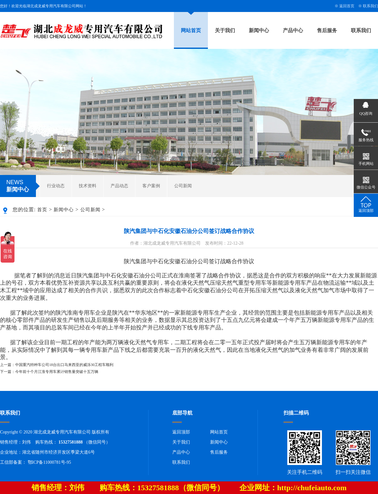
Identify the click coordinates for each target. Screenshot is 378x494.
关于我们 (225, 30)
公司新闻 (183, 185)
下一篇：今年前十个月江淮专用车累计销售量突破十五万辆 (49, 371)
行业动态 (56, 185)
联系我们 (370, 6)
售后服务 (327, 30)
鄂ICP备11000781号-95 (49, 462)
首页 (42, 209)
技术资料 (87, 185)
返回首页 (346, 6)
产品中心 (293, 30)
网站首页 (191, 30)
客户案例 (151, 185)
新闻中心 (259, 30)
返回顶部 (181, 432)
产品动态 (119, 185)
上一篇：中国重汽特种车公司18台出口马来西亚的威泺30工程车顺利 (56, 365)
